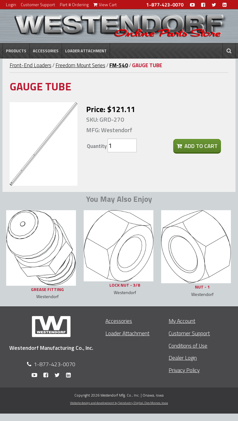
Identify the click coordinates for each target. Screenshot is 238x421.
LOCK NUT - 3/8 (124, 285)
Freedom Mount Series (80, 65)
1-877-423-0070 (164, 4)
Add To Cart (197, 146)
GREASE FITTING (47, 289)
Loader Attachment (86, 51)
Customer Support (38, 4)
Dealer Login (183, 358)
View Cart (105, 4)
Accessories (46, 51)
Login (11, 4)
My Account (182, 321)
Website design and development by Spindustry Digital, (119, 402)
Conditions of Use (188, 345)
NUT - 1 (202, 287)
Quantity (97, 146)
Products (16, 51)
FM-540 (118, 65)
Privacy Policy (184, 370)
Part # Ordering (74, 4)
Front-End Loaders (30, 65)
